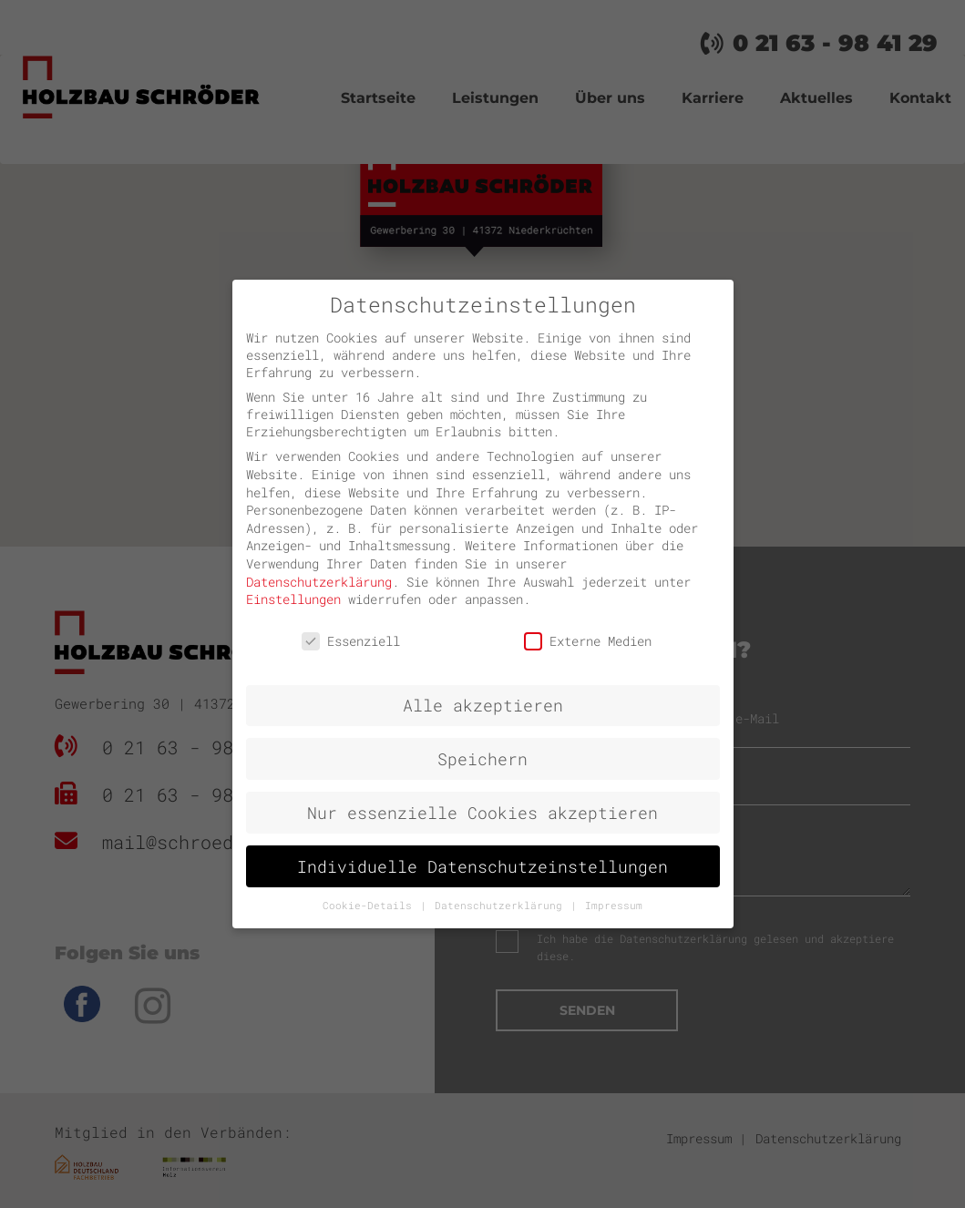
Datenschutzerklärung (319, 581)
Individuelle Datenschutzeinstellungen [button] (482, 866)
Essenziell (351, 641)
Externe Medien (588, 641)
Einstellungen (293, 599)
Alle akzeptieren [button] (483, 705)
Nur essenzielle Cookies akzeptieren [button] (482, 813)
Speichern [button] (482, 759)
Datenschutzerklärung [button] (502, 905)
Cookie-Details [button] (370, 905)
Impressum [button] (613, 905)
